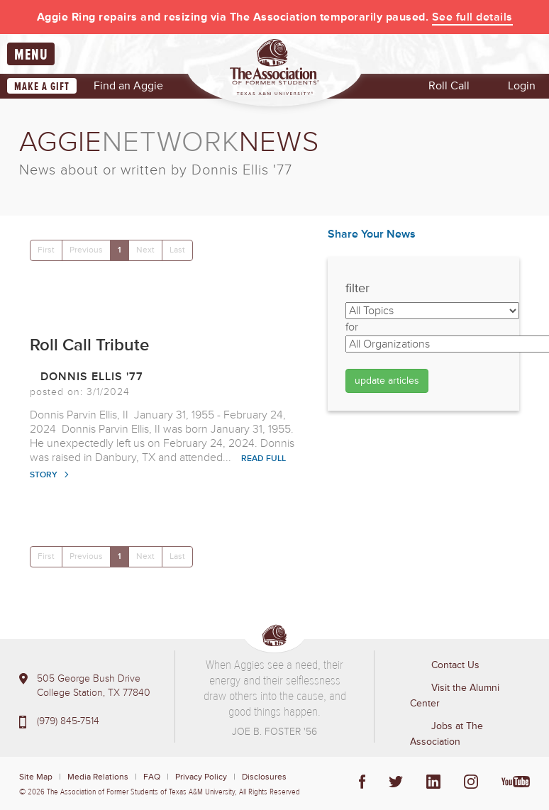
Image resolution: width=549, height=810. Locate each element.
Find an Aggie (128, 86)
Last (177, 250)
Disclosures (264, 777)
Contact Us (455, 665)
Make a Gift (42, 86)
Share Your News (372, 234)
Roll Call (449, 86)
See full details (472, 17)
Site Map (35, 777)
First (46, 250)
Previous (86, 250)
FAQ (151, 777)
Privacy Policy (201, 777)
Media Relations (97, 777)
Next (145, 250)
